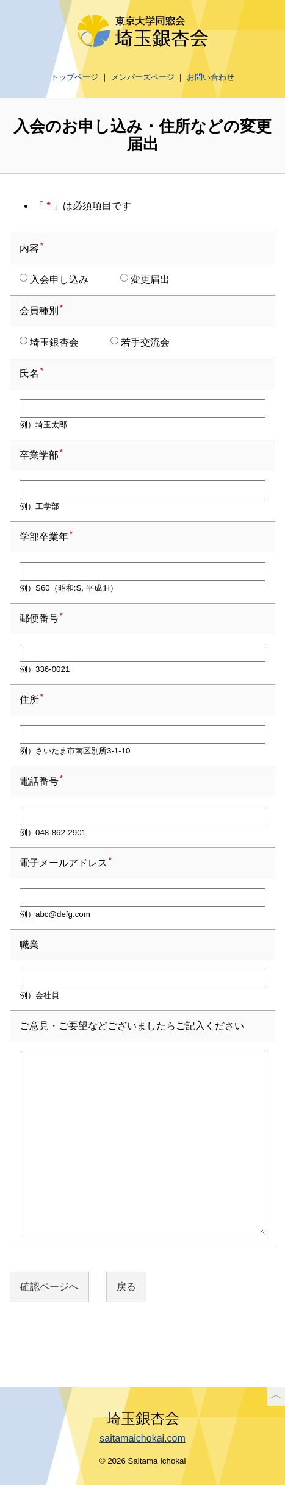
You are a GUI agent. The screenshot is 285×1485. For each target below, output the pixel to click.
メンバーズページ (143, 77)
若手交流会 (140, 342)
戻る (126, 1286)
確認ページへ (49, 1286)
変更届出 (145, 279)
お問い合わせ (210, 77)
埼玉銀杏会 (49, 342)
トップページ (74, 77)
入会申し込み (54, 279)
